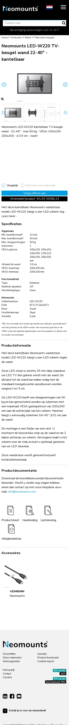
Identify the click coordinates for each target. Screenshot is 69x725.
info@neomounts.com (22, 492)
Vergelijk (12, 185)
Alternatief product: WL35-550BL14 (34, 199)
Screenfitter (9, 654)
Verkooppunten (11, 661)
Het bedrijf (9, 670)
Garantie (42, 654)
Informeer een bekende (38, 185)
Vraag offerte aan (34, 193)
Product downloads (48, 657)
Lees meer (9, 216)
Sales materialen (12, 657)
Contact (7, 673)
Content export (45, 661)
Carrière (7, 677)
